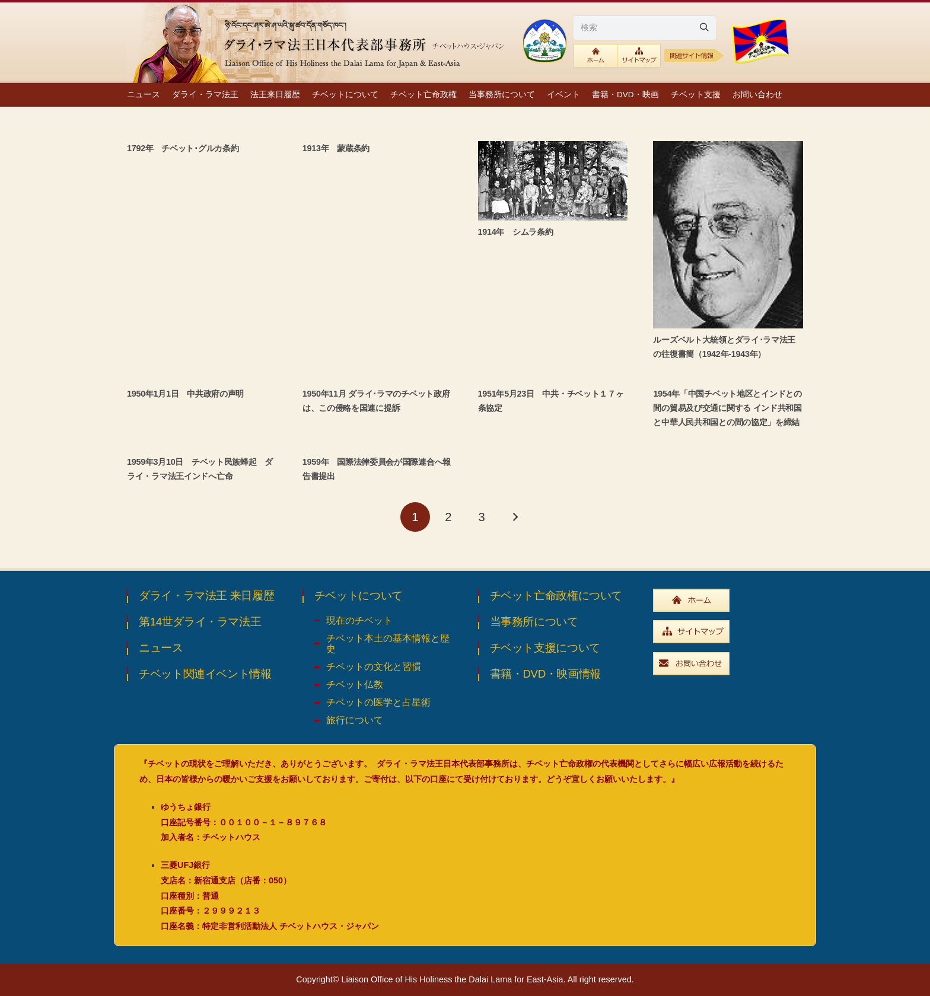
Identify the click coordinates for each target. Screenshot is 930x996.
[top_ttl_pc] (319, 41)
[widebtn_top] (728, 600)
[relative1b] (694, 56)
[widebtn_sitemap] (728, 631)
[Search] (704, 27)
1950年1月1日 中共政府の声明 (185, 393)
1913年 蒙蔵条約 (336, 148)
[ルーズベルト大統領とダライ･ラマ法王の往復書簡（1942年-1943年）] (728, 234)
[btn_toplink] (595, 56)
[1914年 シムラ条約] (553, 181)
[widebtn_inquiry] (728, 663)
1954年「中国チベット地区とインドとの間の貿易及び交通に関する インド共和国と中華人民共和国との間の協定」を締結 (727, 408)
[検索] (645, 27)
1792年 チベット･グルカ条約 (182, 148)
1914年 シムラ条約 (515, 232)
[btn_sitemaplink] (639, 56)
